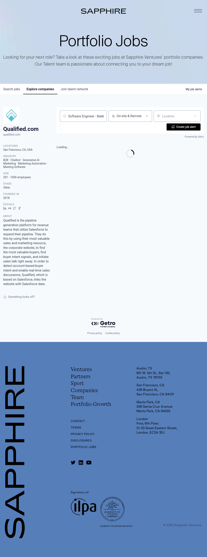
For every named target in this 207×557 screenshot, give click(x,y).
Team (78, 402)
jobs (11, 89)
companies (40, 89)
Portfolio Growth (93, 409)
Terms (76, 433)
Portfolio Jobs (85, 452)
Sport (78, 386)
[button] (73, 126)
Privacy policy (94, 333)
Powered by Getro (194, 136)
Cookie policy (112, 333)
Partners (82, 378)
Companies (86, 394)
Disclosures (82, 446)
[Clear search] (101, 116)
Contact (79, 426)
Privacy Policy (84, 439)
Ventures (82, 370)
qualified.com (11, 134)
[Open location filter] (195, 116)
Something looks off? (19, 296)
